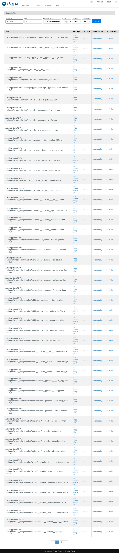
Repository (75, 18)
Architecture (86, 18)
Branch (64, 18)
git (116, 2)
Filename (9, 18)
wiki (91, 2)
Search (96, 21)
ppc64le (110, 38)
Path (25, 18)
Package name (48, 18)
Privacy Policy (57, 551)
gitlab (109, 2)
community (97, 38)
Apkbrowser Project (69, 551)
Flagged (48, 6)
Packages (26, 6)
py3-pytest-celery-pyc (75, 38)
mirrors (100, 2)
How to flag (59, 6)
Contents (37, 6)
